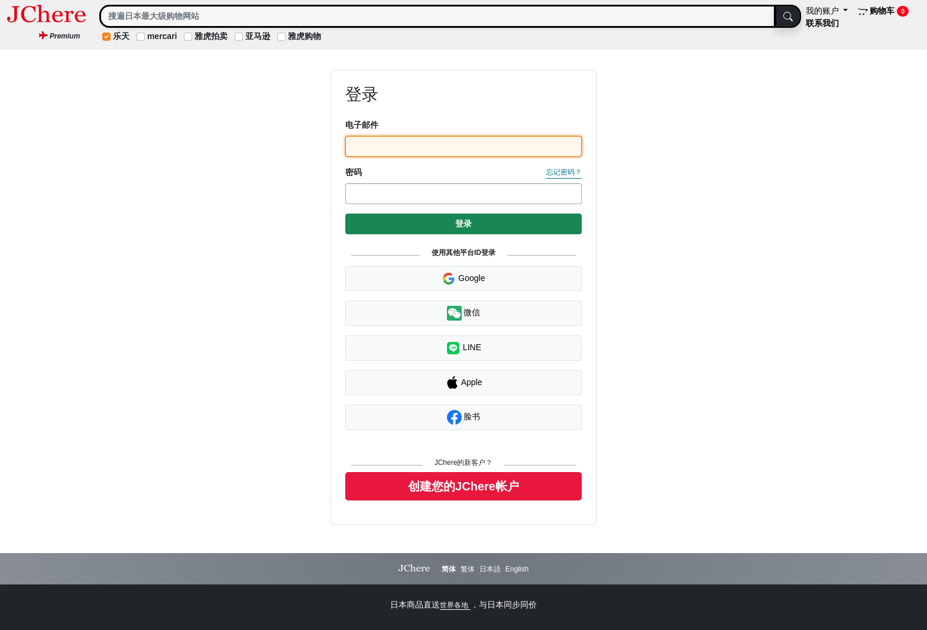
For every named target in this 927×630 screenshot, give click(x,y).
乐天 (121, 36)
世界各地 (455, 605)
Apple (463, 383)
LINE (463, 348)
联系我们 (822, 23)
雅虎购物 (304, 36)
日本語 (490, 569)
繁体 (468, 569)
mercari (162, 36)
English (517, 569)
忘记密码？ (564, 172)
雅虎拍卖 (211, 36)
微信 (464, 313)
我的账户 (823, 10)
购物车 (883, 11)
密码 (353, 172)
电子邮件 (361, 125)
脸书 (464, 417)
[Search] (437, 16)
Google (463, 279)
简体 (449, 569)
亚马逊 (257, 36)
